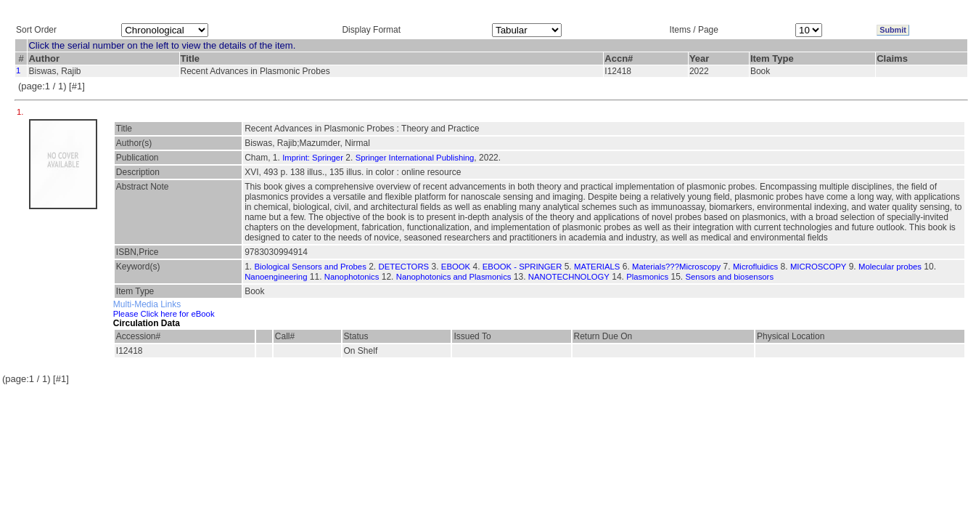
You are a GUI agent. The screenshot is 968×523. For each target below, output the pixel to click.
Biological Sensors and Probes (310, 266)
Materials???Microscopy (676, 266)
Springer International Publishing (415, 157)
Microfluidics (755, 266)
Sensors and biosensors (730, 276)
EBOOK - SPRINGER (522, 266)
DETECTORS (403, 266)
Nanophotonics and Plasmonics (454, 276)
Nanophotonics (352, 276)
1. (21, 112)
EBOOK (455, 266)
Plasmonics (647, 276)
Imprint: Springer (312, 157)
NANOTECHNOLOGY (569, 276)
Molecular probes (890, 266)
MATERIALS (597, 266)
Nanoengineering (276, 276)
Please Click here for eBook (164, 313)
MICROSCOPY (818, 266)
